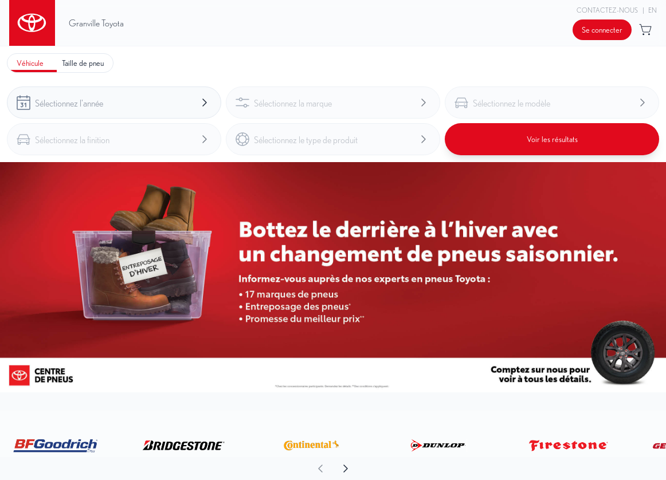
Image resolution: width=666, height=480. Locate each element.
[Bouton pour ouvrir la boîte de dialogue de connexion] (602, 29)
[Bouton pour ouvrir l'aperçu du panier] (646, 29)
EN (652, 10)
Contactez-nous (607, 10)
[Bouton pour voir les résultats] (552, 139)
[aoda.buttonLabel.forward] (499, 468)
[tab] (30, 63)
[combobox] (114, 102)
